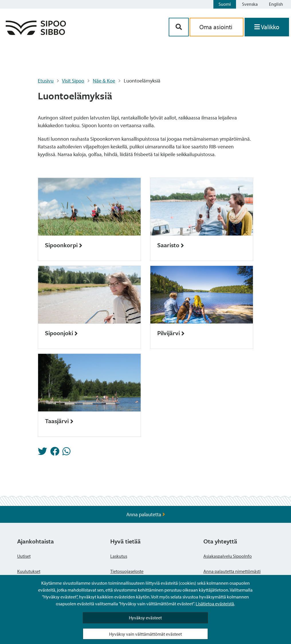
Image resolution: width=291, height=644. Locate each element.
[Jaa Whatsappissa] (66, 453)
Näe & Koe (104, 80)
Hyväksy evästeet (145, 618)
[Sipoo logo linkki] (36, 33)
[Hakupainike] (179, 27)
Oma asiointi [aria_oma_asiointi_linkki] (216, 27)
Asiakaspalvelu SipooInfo (227, 556)
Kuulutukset (28, 571)
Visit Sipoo (73, 80)
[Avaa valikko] (267, 27)
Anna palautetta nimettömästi (232, 571)
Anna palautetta (145, 514)
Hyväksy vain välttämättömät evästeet (145, 634)
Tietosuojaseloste (126, 571)
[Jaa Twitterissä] (42, 453)
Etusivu (46, 80)
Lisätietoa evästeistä (215, 603)
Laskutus (118, 556)
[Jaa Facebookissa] (54, 453)
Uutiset (24, 556)
